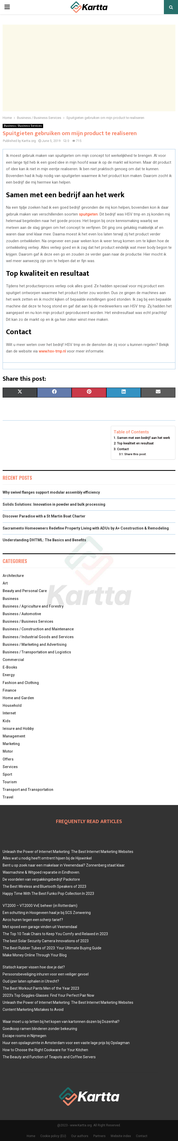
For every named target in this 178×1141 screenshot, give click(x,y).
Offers (8, 759)
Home (31, 1136)
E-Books (10, 667)
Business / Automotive (22, 614)
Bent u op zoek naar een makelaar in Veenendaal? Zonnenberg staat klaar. (64, 865)
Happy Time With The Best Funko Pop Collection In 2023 (48, 893)
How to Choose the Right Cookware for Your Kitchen (45, 1050)
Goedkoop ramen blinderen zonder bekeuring (40, 1029)
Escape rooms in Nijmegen (24, 1036)
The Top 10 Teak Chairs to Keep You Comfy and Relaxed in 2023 (55, 934)
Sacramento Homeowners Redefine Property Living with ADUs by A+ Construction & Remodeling (86, 528)
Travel (8, 797)
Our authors (79, 1136)
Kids (6, 721)
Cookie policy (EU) (53, 1136)
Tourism (10, 782)
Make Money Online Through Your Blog (35, 955)
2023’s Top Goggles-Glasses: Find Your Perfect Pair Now (48, 995)
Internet (9, 713)
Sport (7, 774)
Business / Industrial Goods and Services (38, 637)
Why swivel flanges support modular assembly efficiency (51, 492)
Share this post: (135, 454)
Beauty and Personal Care (25, 591)
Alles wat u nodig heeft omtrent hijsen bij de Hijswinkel (47, 858)
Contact (123, 449)
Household (12, 705)
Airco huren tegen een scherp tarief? (33, 920)
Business (11, 599)
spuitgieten (88, 214)
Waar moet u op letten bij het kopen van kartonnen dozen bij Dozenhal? (61, 1021)
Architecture (13, 576)
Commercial (13, 660)
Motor (8, 751)
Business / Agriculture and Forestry (33, 606)
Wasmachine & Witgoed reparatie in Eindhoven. (41, 872)
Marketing (11, 744)
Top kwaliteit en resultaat (135, 443)
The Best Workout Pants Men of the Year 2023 (41, 988)
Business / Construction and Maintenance (38, 629)
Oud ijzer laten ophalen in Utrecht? (31, 981)
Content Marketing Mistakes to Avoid (33, 1009)
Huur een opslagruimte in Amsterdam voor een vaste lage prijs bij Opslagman (66, 1043)
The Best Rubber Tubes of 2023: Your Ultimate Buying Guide (52, 948)
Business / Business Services (23, 125)
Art (5, 583)
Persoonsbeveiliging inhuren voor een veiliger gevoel (46, 974)
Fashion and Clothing (21, 683)
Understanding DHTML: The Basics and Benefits (44, 540)
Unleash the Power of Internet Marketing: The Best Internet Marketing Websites (68, 852)
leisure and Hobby (18, 728)
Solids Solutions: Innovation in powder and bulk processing (54, 504)
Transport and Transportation (28, 789)
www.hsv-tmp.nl (52, 351)
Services (10, 767)
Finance (9, 690)
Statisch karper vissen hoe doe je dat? (34, 967)
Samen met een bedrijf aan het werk (143, 438)
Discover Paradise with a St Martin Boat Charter (44, 516)
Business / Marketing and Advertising (35, 644)
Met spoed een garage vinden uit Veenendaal (40, 927)
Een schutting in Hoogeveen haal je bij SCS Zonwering (47, 913)
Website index (121, 1136)
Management (14, 736)
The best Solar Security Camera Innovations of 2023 (46, 941)
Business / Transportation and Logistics (37, 652)
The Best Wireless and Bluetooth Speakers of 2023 (44, 886)
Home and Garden (18, 698)
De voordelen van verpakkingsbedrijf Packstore (41, 879)
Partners (99, 1136)
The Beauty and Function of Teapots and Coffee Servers (49, 1057)
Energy (9, 675)
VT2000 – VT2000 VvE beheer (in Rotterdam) (40, 905)
